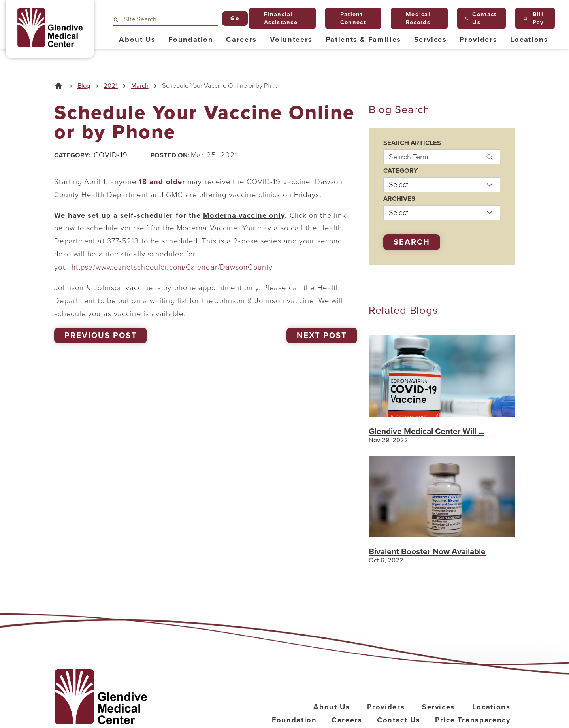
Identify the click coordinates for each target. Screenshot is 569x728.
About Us (331, 707)
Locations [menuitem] (529, 39)
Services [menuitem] (430, 39)
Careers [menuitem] (241, 39)
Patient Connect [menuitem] (349, 18)
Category (400, 171)
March (140, 86)
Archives (399, 199)
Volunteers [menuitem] (291, 39)
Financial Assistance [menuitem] (277, 18)
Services (438, 707)
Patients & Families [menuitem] (363, 39)
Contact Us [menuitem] (480, 18)
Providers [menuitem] (478, 39)
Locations (491, 707)
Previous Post (100, 335)
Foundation (294, 720)
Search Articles (412, 143)
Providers (386, 707)
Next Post (322, 335)
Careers (347, 720)
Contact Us (398, 720)
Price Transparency (473, 720)
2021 (111, 86)
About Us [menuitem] (137, 39)
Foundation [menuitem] (190, 39)
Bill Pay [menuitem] (534, 18)
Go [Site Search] (234, 18)
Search (412, 242)
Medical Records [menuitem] (415, 18)
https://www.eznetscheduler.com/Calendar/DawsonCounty (172, 267)
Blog (83, 86)
